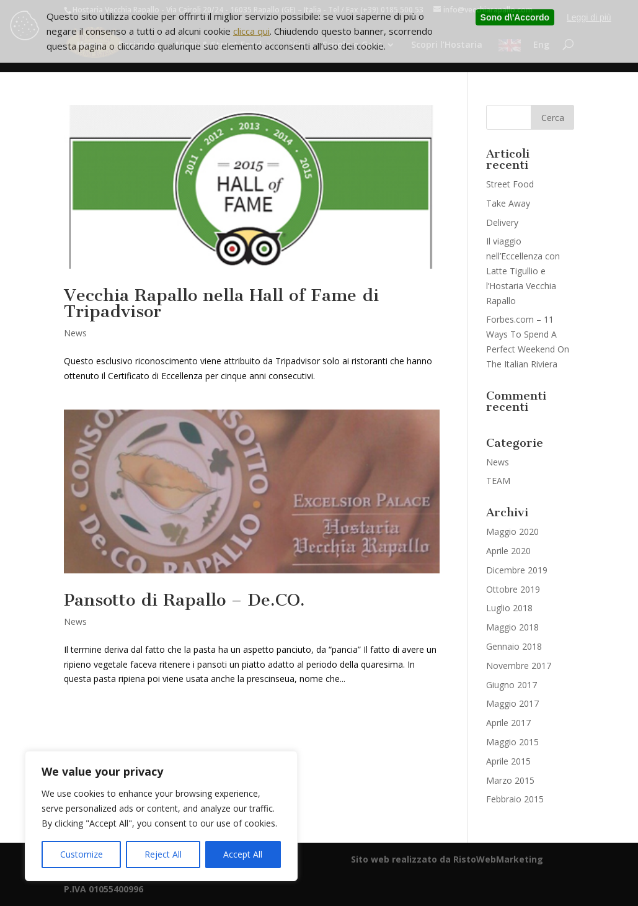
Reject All (163, 854)
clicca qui (251, 31)
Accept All (242, 854)
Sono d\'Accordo (515, 17)
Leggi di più (589, 17)
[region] (161, 816)
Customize (81, 854)
